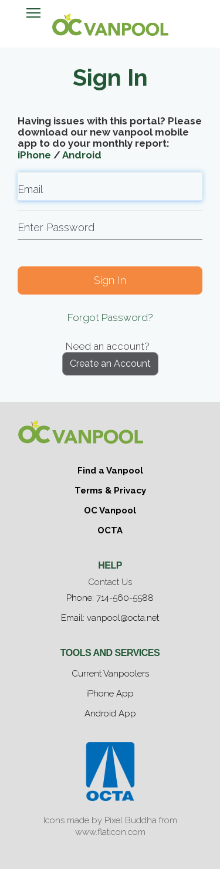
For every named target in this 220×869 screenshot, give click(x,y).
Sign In (110, 280)
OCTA (110, 530)
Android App (110, 713)
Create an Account (110, 363)
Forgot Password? (110, 317)
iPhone (34, 155)
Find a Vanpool (110, 470)
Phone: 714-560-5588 (110, 598)
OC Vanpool (110, 510)
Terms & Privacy (110, 490)
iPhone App (110, 693)
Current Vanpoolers (110, 673)
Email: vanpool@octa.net (110, 618)
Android (81, 155)
